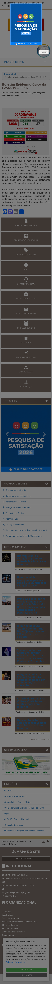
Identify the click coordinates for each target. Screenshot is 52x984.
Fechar (44, 52)
